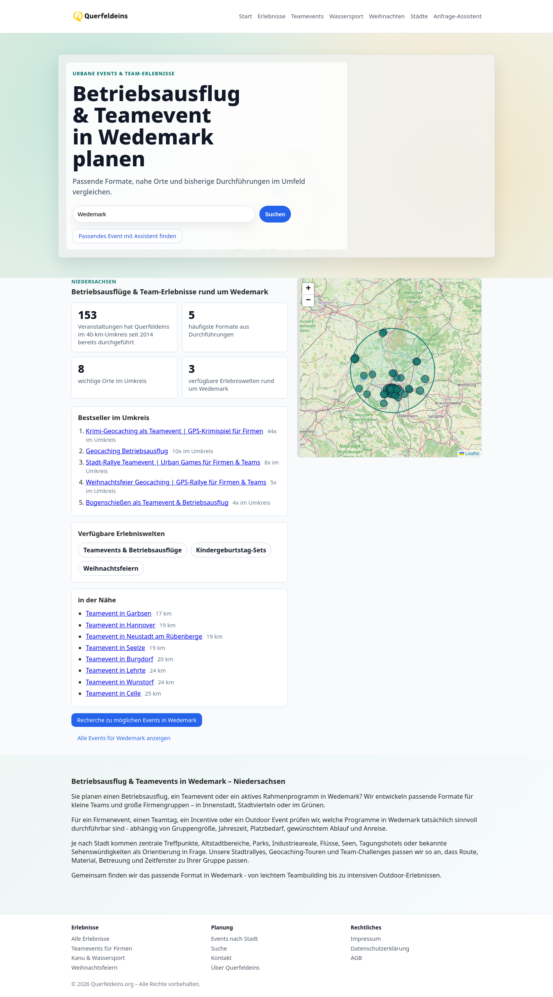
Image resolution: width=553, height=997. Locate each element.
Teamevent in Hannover (120, 625)
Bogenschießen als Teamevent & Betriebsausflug (157, 502)
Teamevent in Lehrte (115, 670)
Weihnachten (387, 16)
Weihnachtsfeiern (110, 568)
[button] (308, 289)
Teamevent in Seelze (115, 647)
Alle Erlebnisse (90, 938)
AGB (356, 957)
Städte (419, 16)
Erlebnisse (271, 16)
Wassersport (346, 16)
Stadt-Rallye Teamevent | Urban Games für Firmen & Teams (173, 462)
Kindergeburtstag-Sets (231, 550)
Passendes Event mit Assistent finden (127, 236)
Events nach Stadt (234, 938)
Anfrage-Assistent (458, 16)
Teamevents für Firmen (101, 948)
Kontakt (221, 957)
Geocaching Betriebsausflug (127, 451)
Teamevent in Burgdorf (119, 659)
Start (245, 16)
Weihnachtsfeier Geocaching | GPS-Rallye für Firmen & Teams (176, 482)
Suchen (275, 214)
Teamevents (307, 16)
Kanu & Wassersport (98, 957)
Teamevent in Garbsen (118, 613)
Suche (219, 948)
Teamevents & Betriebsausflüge (132, 550)
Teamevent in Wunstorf (120, 682)
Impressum (366, 938)
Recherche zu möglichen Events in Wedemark (137, 720)
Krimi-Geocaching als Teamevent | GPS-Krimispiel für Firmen (174, 431)
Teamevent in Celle (113, 693)
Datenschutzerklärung (380, 948)
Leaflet (469, 453)
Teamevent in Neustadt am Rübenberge (144, 636)
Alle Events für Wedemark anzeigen (123, 738)
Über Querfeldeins (235, 967)
